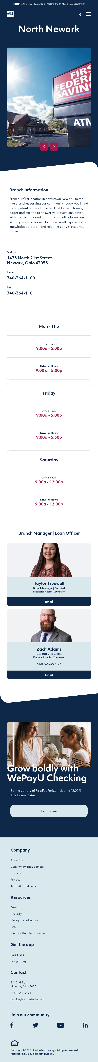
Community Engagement (27, 866)
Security (16, 914)
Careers (16, 873)
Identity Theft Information (28, 933)
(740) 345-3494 (21, 993)
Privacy (15, 879)
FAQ (13, 927)
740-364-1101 (21, 292)
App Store (17, 954)
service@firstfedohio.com (27, 999)
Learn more (49, 811)
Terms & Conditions (23, 886)
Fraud (15, 907)
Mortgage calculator (24, 920)
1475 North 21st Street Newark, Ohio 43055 (29, 260)
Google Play (18, 961)
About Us (17, 860)
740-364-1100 (21, 277)
